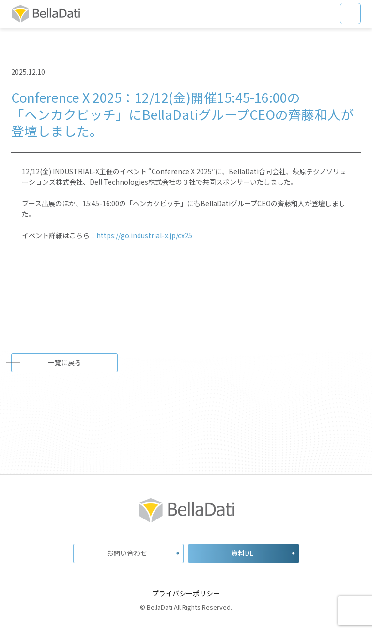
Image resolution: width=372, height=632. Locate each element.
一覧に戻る (64, 362)
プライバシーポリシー (186, 593)
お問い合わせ (127, 553)
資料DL (242, 553)
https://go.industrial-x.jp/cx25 (144, 235)
